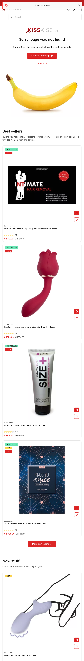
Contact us (42, 63)
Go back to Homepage (42, 55)
